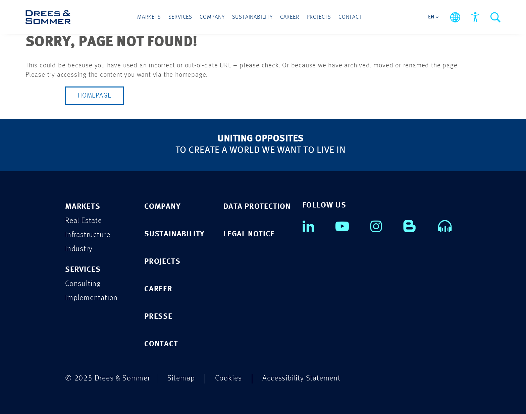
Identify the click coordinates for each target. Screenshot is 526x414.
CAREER (158, 289)
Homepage (94, 96)
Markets (149, 17)
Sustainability (252, 17)
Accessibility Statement (301, 378)
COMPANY (162, 207)
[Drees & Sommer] (48, 17)
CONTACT (161, 344)
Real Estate (83, 221)
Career (289, 17)
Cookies (228, 378)
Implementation (91, 298)
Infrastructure (87, 235)
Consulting (83, 284)
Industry (78, 249)
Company (212, 17)
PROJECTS (162, 261)
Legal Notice (249, 234)
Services (180, 17)
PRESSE (158, 316)
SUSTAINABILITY (174, 234)
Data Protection (257, 207)
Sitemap (181, 378)
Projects (319, 17)
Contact (350, 17)
